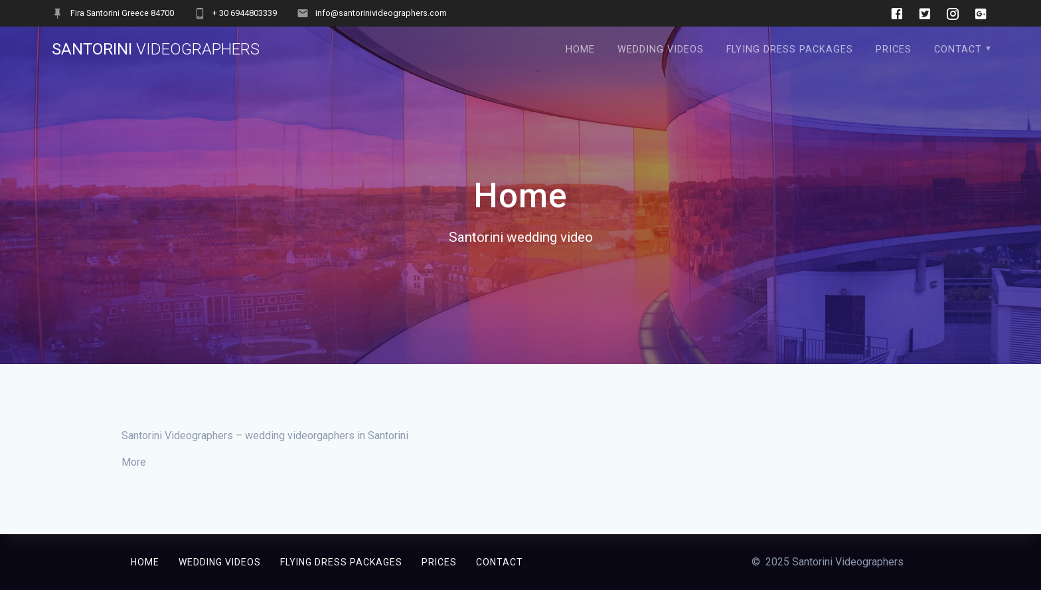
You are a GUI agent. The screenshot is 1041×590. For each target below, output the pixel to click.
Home (580, 49)
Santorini (156, 49)
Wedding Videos (660, 49)
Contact (958, 49)
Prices (894, 49)
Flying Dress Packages (789, 49)
